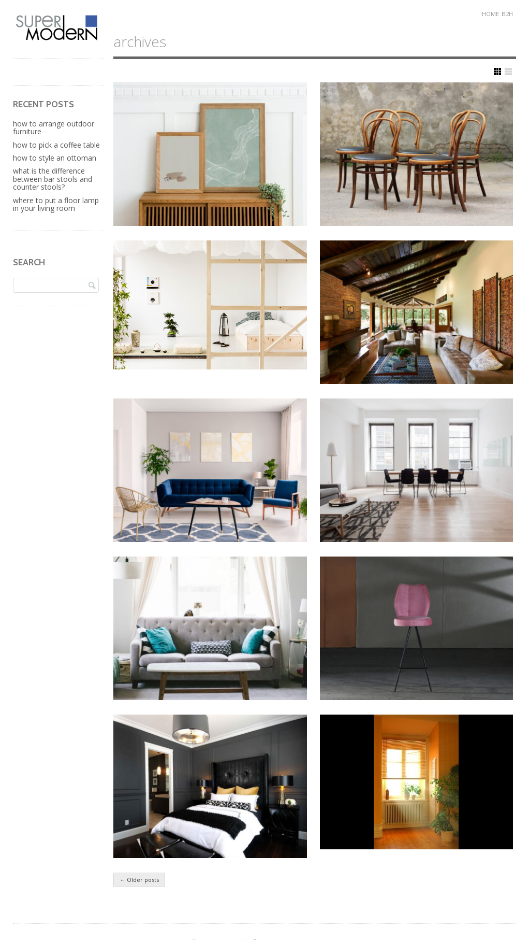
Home (490, 14)
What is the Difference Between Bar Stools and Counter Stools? (52, 179)
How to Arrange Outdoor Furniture (53, 127)
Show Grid (497, 71)
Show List (508, 71)
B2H (507, 14)
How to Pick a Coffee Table (56, 145)
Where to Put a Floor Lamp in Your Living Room (56, 204)
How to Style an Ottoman (54, 158)
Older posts (139, 880)
